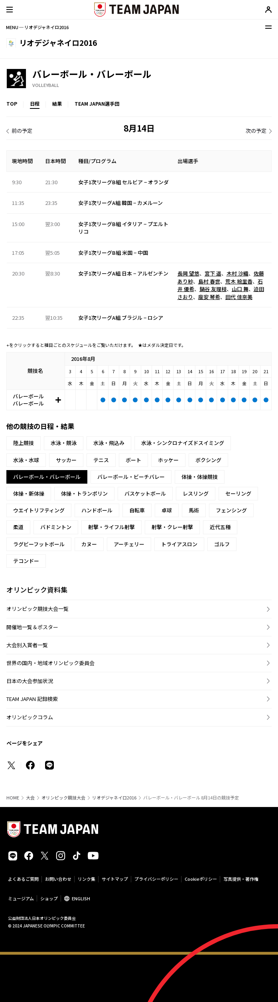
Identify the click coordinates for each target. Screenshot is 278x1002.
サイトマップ (115, 879)
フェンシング (231, 510)
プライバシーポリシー (156, 879)
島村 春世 (209, 281)
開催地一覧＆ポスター (32, 627)
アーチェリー (129, 544)
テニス (101, 460)
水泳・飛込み (108, 443)
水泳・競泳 (64, 443)
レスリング (196, 493)
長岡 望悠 (188, 273)
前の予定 (22, 130)
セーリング (238, 493)
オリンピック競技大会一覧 (37, 608)
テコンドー (26, 561)
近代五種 (220, 527)
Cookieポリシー (201, 879)
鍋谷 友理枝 (213, 289)
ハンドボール (96, 510)
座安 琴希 (209, 297)
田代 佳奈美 (238, 297)
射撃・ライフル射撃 (111, 527)
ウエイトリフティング (39, 510)
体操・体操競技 (199, 476)
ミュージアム (21, 898)
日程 (34, 103)
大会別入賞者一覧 (27, 645)
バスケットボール (145, 493)
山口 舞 (240, 289)
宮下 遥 (213, 273)
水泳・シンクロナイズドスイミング (182, 443)
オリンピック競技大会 (63, 798)
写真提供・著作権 (240, 879)
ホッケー (168, 460)
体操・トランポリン (84, 493)
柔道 (18, 527)
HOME (12, 798)
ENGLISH (81, 898)
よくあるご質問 (23, 879)
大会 (30, 798)
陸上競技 (23, 443)
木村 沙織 (237, 273)
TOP (11, 103)
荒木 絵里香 (238, 281)
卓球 (167, 510)
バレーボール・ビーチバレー (131, 476)
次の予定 (256, 130)
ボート (133, 460)
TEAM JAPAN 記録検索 (32, 699)
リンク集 (86, 879)
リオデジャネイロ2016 (114, 798)
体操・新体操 (28, 493)
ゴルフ (222, 544)
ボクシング (208, 460)
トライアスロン (179, 544)
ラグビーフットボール (39, 544)
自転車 (137, 510)
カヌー (89, 544)
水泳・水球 (26, 460)
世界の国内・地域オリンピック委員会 (50, 663)
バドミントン (55, 527)
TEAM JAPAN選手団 (97, 103)
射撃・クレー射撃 (172, 527)
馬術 (194, 510)
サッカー (66, 460)
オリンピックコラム (29, 717)
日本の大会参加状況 (29, 681)
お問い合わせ (58, 879)
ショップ (49, 898)
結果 (57, 103)
